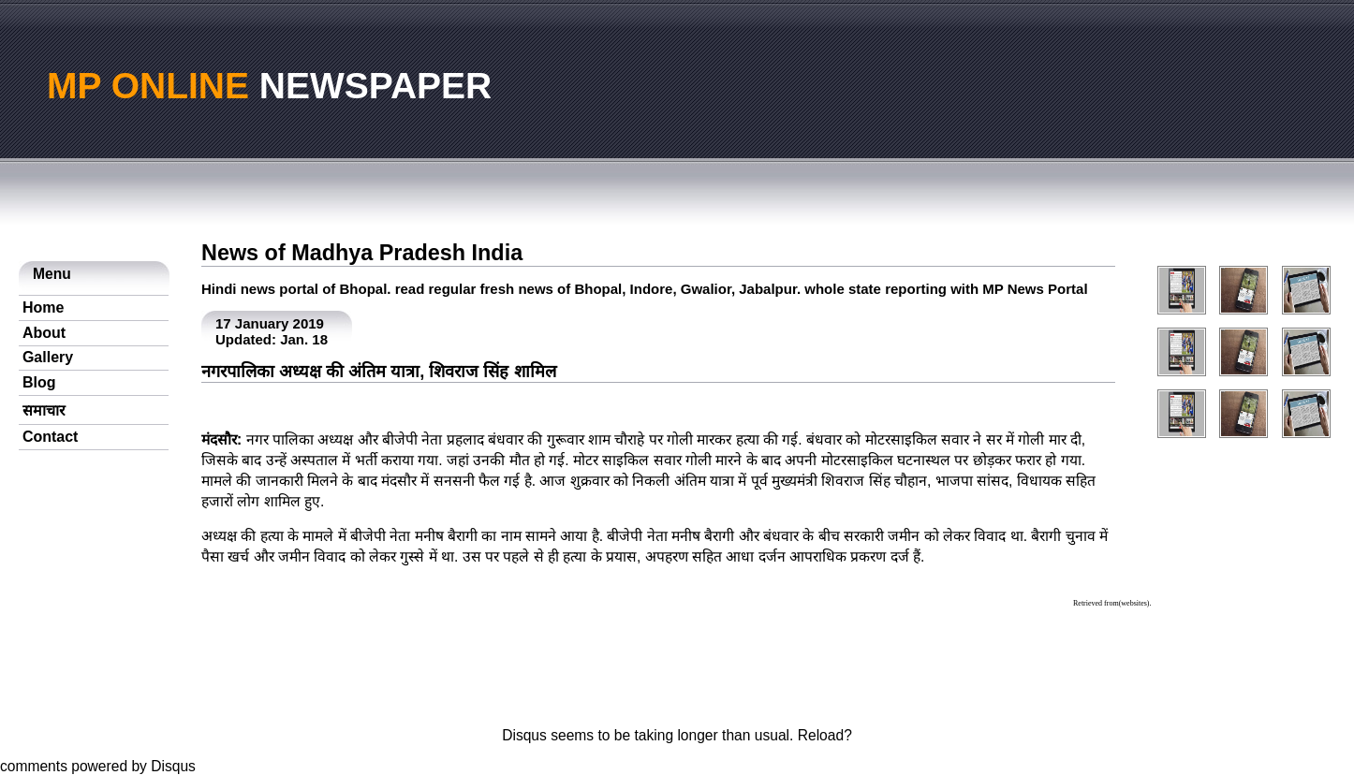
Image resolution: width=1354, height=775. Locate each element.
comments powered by (98, 766)
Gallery (47, 357)
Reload (821, 735)
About (44, 333)
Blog (39, 382)
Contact (50, 437)
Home (43, 307)
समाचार (44, 410)
